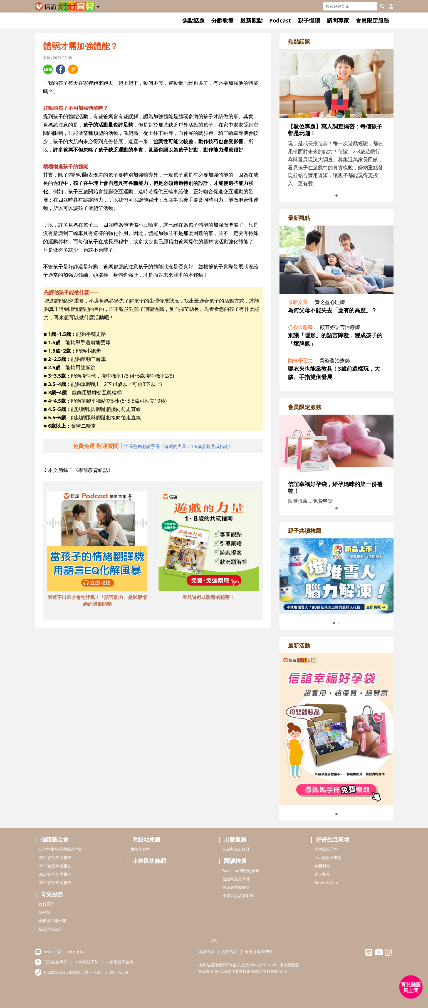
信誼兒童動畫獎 (236, 887)
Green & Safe (326, 882)
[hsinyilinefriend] (369, 953)
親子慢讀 (309, 20)
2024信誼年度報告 (55, 874)
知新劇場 (322, 865)
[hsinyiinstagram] (388, 953)
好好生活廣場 (332, 839)
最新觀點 (251, 20)
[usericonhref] (389, 6)
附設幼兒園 (146, 839)
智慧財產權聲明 (258, 951)
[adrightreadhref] (336, 575)
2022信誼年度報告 (55, 857)
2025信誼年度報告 (55, 882)
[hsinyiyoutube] (379, 953)
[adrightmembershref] (336, 444)
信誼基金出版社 (236, 849)
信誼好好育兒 (56, 962)
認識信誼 (206, 951)
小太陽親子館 (326, 849)
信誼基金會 (54, 839)
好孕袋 (45, 912)
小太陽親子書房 (328, 857)
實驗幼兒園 (140, 849)
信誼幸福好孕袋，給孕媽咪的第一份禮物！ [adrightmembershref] (335, 487)
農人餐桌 (322, 874)
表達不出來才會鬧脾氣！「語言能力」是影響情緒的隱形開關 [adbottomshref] (97, 600)
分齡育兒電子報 (52, 920)
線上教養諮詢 (50, 929)
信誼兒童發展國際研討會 (60, 849)
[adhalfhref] (153, 446)
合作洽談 (229, 951)
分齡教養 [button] (222, 20)
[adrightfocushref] (336, 133)
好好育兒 (47, 904)
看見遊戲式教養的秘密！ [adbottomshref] (208, 597)
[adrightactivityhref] (336, 728)
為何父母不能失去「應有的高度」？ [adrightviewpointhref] (332, 310)
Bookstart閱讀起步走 (240, 870)
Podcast (280, 20)
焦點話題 (193, 20)
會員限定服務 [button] (372, 20)
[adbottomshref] (97, 541)
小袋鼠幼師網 (149, 861)
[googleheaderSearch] (382, 6)
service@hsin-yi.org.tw (64, 951)
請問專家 (338, 20)
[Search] (350, 6)
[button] (98, 6)
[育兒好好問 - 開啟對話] (411, 987)
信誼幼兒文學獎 (236, 878)
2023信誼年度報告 (55, 865)
